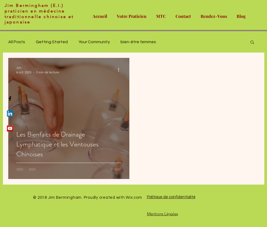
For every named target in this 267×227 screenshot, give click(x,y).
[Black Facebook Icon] (10, 98)
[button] (252, 42)
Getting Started (52, 42)
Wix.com (134, 198)
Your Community (94, 42)
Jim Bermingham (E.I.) (34, 5)
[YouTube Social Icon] (10, 128)
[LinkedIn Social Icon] (10, 113)
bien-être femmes (138, 42)
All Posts (16, 42)
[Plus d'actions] (120, 69)
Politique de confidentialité (171, 197)
